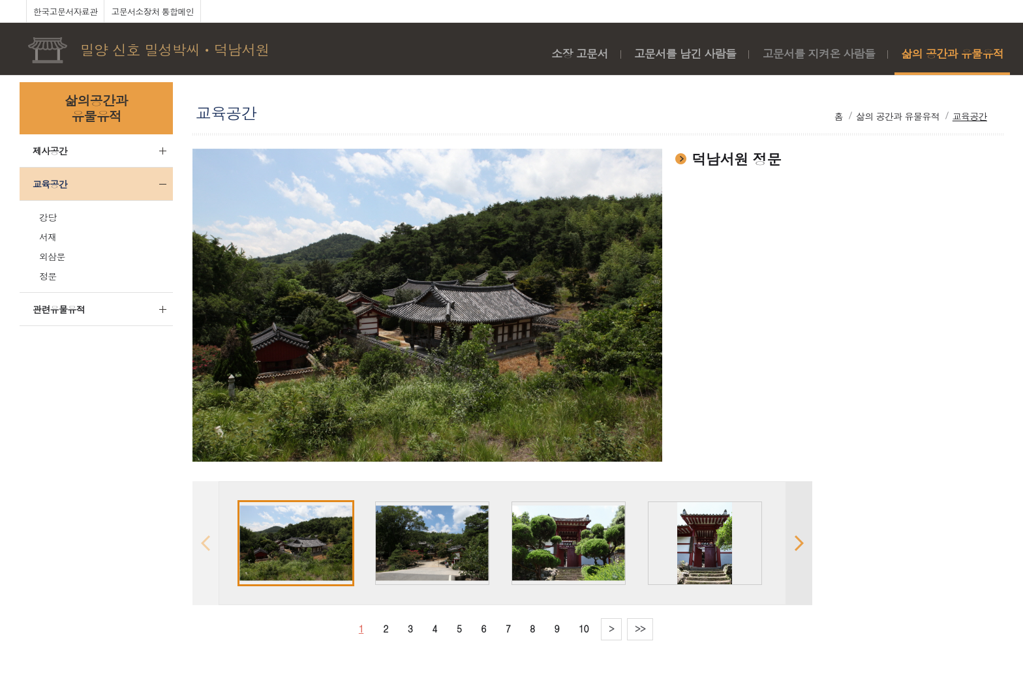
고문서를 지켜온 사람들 (818, 53)
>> (640, 628)
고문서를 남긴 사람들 (685, 53)
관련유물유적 (59, 309)
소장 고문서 (579, 53)
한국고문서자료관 (65, 11)
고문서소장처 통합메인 (152, 11)
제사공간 (50, 150)
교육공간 (50, 183)
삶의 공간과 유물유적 (952, 53)
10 (583, 628)
